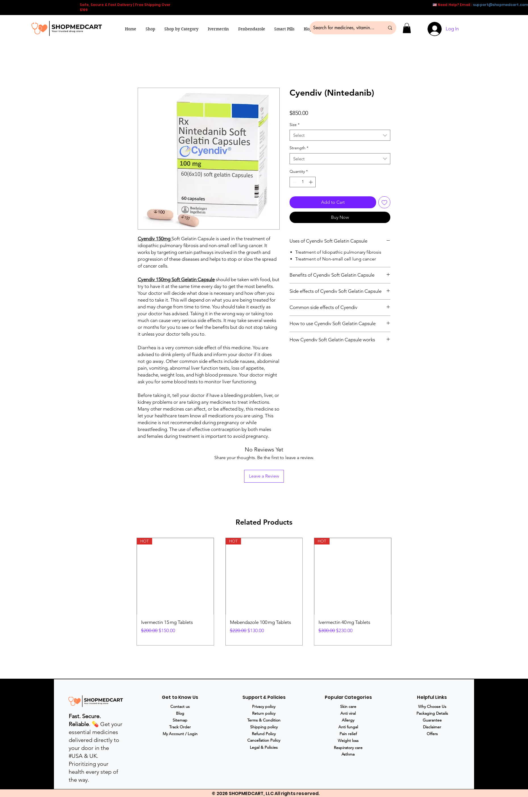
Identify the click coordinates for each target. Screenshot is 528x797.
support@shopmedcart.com (500, 4)
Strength (299, 147)
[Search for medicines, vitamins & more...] (344, 27)
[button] (181, 29)
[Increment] (311, 182)
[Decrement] (293, 182)
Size (294, 124)
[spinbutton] (302, 182)
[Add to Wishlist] (384, 202)
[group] (264, 591)
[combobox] (340, 135)
